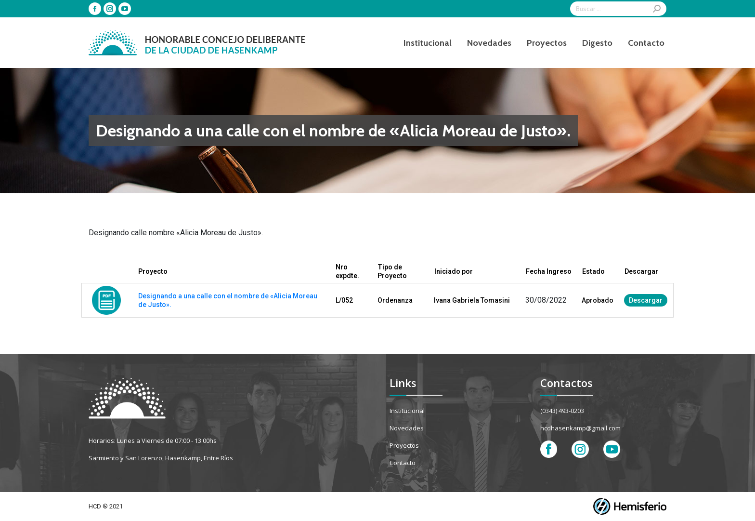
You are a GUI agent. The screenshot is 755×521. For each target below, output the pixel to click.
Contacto (403, 462)
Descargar (646, 300)
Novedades (407, 428)
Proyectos (404, 445)
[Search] (618, 8)
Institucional (407, 410)
